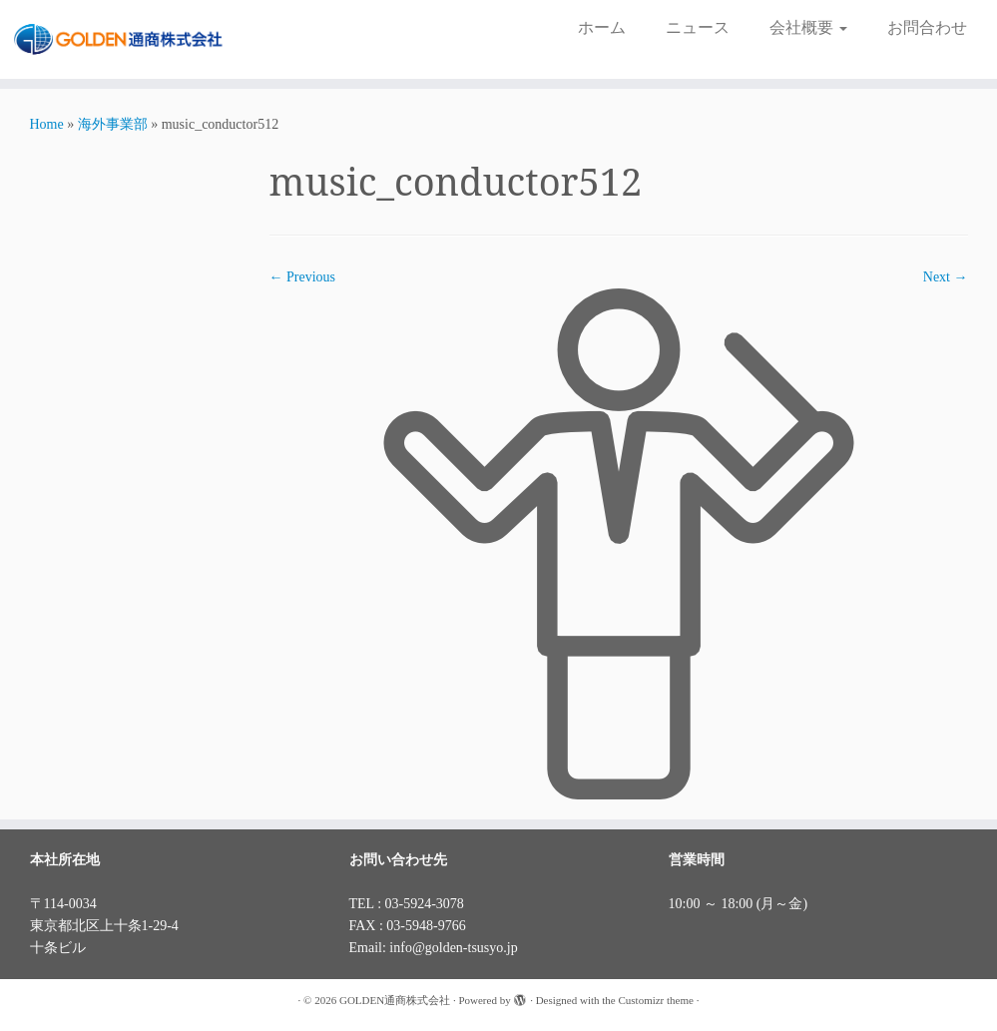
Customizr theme (655, 1000)
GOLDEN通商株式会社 (394, 1000)
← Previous (302, 276)
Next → (945, 276)
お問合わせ (927, 27)
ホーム (602, 27)
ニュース (698, 27)
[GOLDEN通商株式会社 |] (117, 39)
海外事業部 (113, 124)
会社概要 (808, 27)
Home (47, 124)
